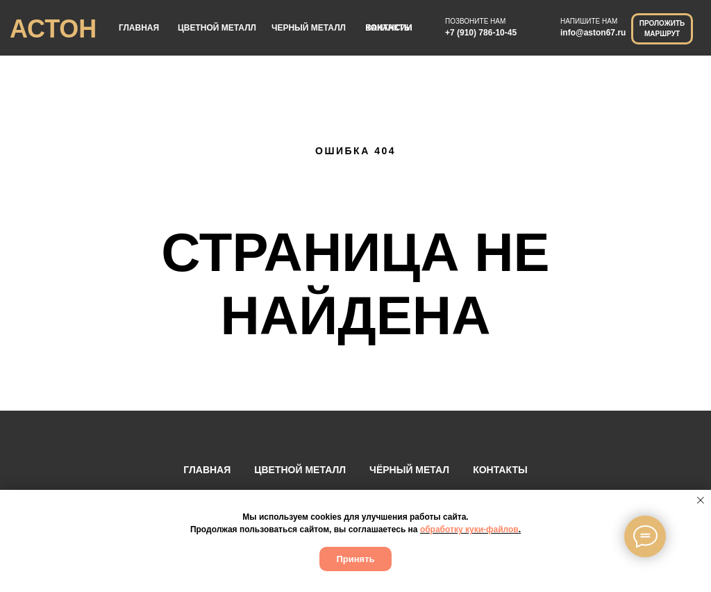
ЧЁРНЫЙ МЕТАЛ (409, 469)
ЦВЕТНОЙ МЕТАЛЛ (217, 28)
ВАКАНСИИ (388, 28)
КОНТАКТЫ (500, 469)
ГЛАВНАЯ (139, 28)
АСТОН (53, 29)
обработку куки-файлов (469, 529)
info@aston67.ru (593, 33)
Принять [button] (355, 559)
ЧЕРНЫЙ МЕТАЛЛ (308, 28)
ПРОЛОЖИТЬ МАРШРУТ (662, 28)
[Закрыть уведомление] (701, 500)
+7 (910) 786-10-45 (481, 33)
